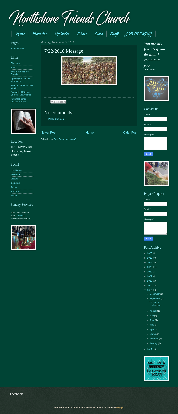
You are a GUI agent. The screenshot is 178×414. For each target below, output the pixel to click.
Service (21, 215)
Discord (14, 178)
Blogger (120, 407)
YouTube (15, 191)
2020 (150, 281)
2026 (150, 253)
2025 (150, 258)
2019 (150, 285)
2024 (150, 262)
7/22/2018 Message (155, 303)
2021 (150, 276)
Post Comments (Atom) (65, 139)
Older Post (130, 132)
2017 (150, 349)
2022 (150, 271)
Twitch (14, 195)
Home (19, 35)
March (153, 334)
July (152, 315)
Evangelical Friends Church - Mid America (21, 93)
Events (81, 35)
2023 (150, 267)
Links (98, 35)
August (153, 311)
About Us (39, 35)
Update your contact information (20, 79)
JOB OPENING (18, 48)
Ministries (61, 35)
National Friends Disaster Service (18, 100)
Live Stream (16, 170)
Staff (114, 35)
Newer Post (48, 132)
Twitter (14, 187)
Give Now (15, 63)
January (154, 343)
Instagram (15, 183)
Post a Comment (56, 119)
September (155, 298)
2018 (150, 290)
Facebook (15, 174)
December (155, 294)
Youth (13, 67)
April (152, 329)
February (154, 338)
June (152, 320)
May (152, 325)
